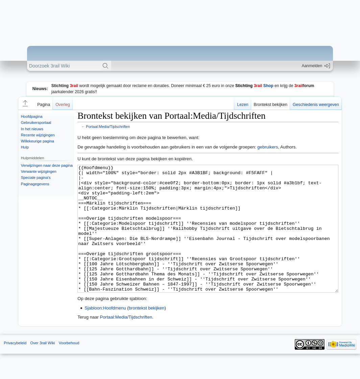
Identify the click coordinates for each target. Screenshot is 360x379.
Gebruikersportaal (36, 122)
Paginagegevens (35, 184)
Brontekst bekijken (270, 104)
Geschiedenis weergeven (316, 104)
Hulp (25, 147)
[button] (24, 103)
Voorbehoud (69, 368)
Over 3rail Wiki (42, 368)
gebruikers (267, 147)
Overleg (62, 104)
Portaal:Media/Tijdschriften (108, 127)
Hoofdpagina (32, 116)
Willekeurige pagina (37, 141)
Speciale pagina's (36, 177)
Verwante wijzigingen (38, 171)
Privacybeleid (15, 368)
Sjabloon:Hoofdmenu (105, 333)
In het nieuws (32, 129)
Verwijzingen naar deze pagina (47, 165)
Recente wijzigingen (38, 135)
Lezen (242, 104)
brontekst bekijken (147, 333)
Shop (254, 85)
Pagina (43, 104)
